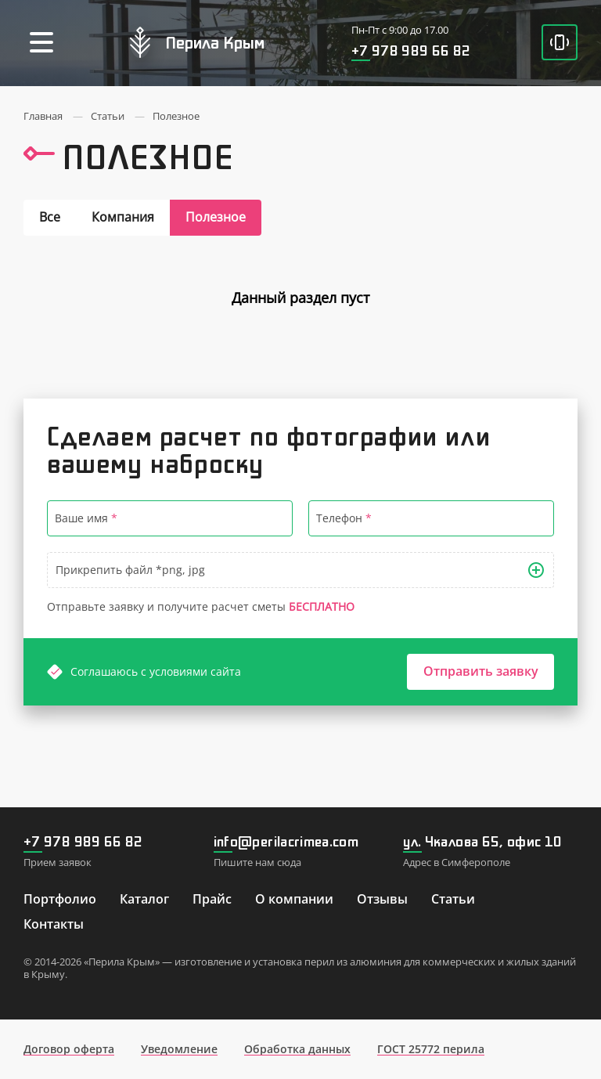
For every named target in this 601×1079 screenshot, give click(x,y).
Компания (123, 217)
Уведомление (179, 1049)
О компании (294, 899)
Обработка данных (297, 1049)
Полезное (215, 217)
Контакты (53, 924)
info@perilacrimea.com (286, 841)
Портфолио (59, 899)
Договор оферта (68, 1049)
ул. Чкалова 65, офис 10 (482, 841)
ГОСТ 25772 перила (430, 1049)
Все (49, 217)
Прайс (212, 899)
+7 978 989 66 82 (411, 50)
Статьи (453, 899)
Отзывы (382, 899)
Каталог (144, 899)
